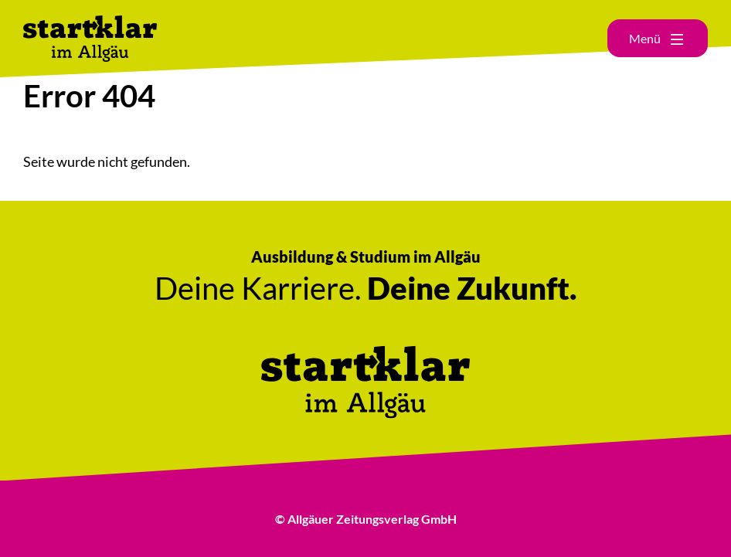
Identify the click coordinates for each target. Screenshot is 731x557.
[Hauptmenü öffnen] (657, 38)
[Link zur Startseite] (90, 23)
